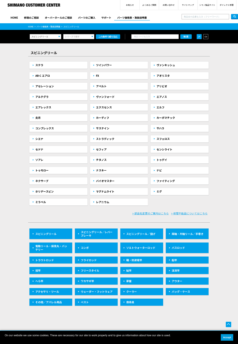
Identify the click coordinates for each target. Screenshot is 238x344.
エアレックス (43, 107)
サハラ (160, 128)
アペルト (101, 86)
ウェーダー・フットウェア (97, 292)
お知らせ (130, 4)
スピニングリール (46, 234)
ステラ (39, 65)
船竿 (174, 260)
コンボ (85, 248)
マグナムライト (105, 191)
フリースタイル (90, 270)
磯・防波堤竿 (134, 260)
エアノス (162, 97)
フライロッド (89, 260)
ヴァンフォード (105, 97)
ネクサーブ (41, 181)
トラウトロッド (44, 260)
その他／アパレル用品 (48, 302)
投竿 (38, 270)
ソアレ (39, 160)
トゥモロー (42, 170)
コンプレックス (44, 128)
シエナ (39, 139)
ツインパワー (104, 65)
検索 (186, 36)
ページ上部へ (228, 324)
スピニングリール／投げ (140, 234)
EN (206, 36)
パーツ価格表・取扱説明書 (132, 17)
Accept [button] (227, 337)
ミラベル (40, 202)
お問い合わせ (169, 4)
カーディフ (102, 118)
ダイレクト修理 (227, 4)
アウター (177, 281)
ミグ (159, 191)
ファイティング (166, 181)
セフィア (101, 149)
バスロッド (178, 248)
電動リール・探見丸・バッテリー (51, 247)
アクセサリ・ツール (47, 292)
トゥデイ (162, 160)
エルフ (160, 107)
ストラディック (105, 139)
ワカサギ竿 (87, 281)
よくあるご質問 (149, 4)
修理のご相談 (31, 17)
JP (199, 36)
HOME (14, 17)
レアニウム (102, 202)
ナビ (159, 170)
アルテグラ (42, 97)
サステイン (102, 128)
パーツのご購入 (86, 17)
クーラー (131, 292)
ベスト (85, 302)
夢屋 (129, 281)
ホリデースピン (44, 191)
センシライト (164, 149)
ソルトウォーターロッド (140, 248)
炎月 (38, 118)
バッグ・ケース (181, 292)
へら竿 (39, 281)
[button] (5, 339)
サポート (106, 17)
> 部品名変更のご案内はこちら (150, 213)
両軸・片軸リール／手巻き (187, 234)
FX (97, 76)
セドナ (39, 149)
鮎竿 (129, 270)
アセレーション (44, 86)
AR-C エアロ (42, 76)
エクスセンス (104, 107)
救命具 (130, 302)
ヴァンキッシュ (166, 65)
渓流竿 (176, 270)
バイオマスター (105, 181)
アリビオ (162, 86)
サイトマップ (188, 4)
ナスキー (101, 170)
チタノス (101, 160)
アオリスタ (163, 76)
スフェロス (163, 139)
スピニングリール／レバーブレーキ (97, 233)
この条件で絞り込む (108, 36)
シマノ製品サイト (207, 4)
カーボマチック (166, 118)
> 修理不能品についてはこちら (189, 213)
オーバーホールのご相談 (58, 17)
